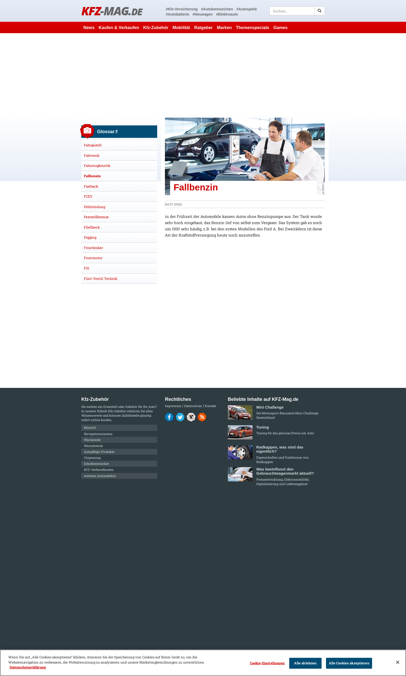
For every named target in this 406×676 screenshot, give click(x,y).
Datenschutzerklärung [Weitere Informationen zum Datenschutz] (28, 667)
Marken (224, 27)
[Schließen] (397, 662)
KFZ (111, 11)
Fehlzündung (94, 206)
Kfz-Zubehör (155, 27)
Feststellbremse (96, 217)
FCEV (88, 196)
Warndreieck (93, 446)
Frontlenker (93, 247)
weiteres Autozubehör (100, 476)
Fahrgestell (93, 145)
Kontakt (210, 406)
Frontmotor (93, 257)
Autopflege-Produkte (99, 452)
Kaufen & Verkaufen (119, 27)
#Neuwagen (203, 14)
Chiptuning (92, 458)
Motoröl (90, 427)
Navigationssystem (98, 434)
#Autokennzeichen (217, 9)
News (89, 27)
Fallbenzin (92, 176)
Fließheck (92, 227)
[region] (203, 663)
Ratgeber (203, 27)
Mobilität (181, 27)
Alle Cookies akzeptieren (349, 663)
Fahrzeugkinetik (97, 165)
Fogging (90, 237)
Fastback (91, 186)
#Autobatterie (177, 14)
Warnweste (92, 440)
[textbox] (297, 10)
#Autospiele (246, 9)
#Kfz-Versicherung (182, 9)
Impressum (173, 406)
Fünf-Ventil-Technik (100, 278)
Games (280, 27)
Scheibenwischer (96, 463)
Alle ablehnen (305, 663)
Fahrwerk (91, 155)
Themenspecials (252, 27)
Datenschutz (193, 406)
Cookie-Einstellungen (267, 663)
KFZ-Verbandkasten (99, 469)
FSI (86, 268)
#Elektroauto (227, 14)
